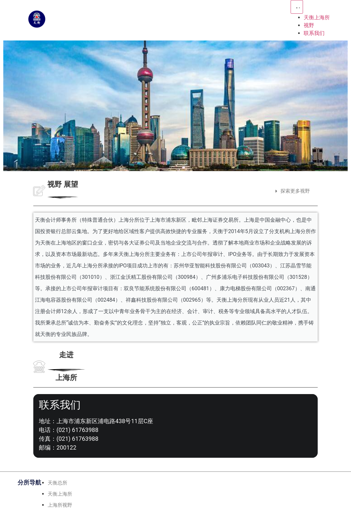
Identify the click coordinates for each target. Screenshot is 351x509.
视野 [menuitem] (309, 25)
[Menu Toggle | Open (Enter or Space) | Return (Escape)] (297, 7)
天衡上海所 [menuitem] (317, 17)
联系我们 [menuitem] (314, 33)
